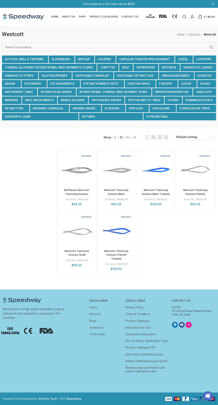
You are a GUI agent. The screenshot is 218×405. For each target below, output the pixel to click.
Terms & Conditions (137, 314)
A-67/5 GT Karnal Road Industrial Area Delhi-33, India (191, 311)
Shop (92, 320)
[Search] (184, 17)
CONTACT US (181, 300)
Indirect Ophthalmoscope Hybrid (146, 361)
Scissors (194, 34)
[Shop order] (195, 137)
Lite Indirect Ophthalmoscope (144, 354)
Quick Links (98, 300)
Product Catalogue (137, 320)
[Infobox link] (150, 16)
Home (181, 34)
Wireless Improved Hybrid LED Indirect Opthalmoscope (145, 369)
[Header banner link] (103, 4)
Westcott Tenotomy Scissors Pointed (195, 192)
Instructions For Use (138, 327)
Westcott (82, 199)
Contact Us (96, 327)
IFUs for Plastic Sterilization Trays (146, 340)
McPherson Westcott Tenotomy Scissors (76, 192)
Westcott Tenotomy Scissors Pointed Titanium (116, 255)
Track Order (97, 334)
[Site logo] (23, 16)
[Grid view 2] (153, 137)
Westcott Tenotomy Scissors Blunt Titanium (156, 192)
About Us (95, 314)
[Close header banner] (213, 4)
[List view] (147, 137)
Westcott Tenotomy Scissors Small (77, 253)
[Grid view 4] (166, 137)
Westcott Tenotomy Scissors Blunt (116, 192)
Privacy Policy (134, 307)
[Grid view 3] (159, 137)
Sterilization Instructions (140, 334)
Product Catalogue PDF (140, 347)
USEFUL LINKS (135, 300)
